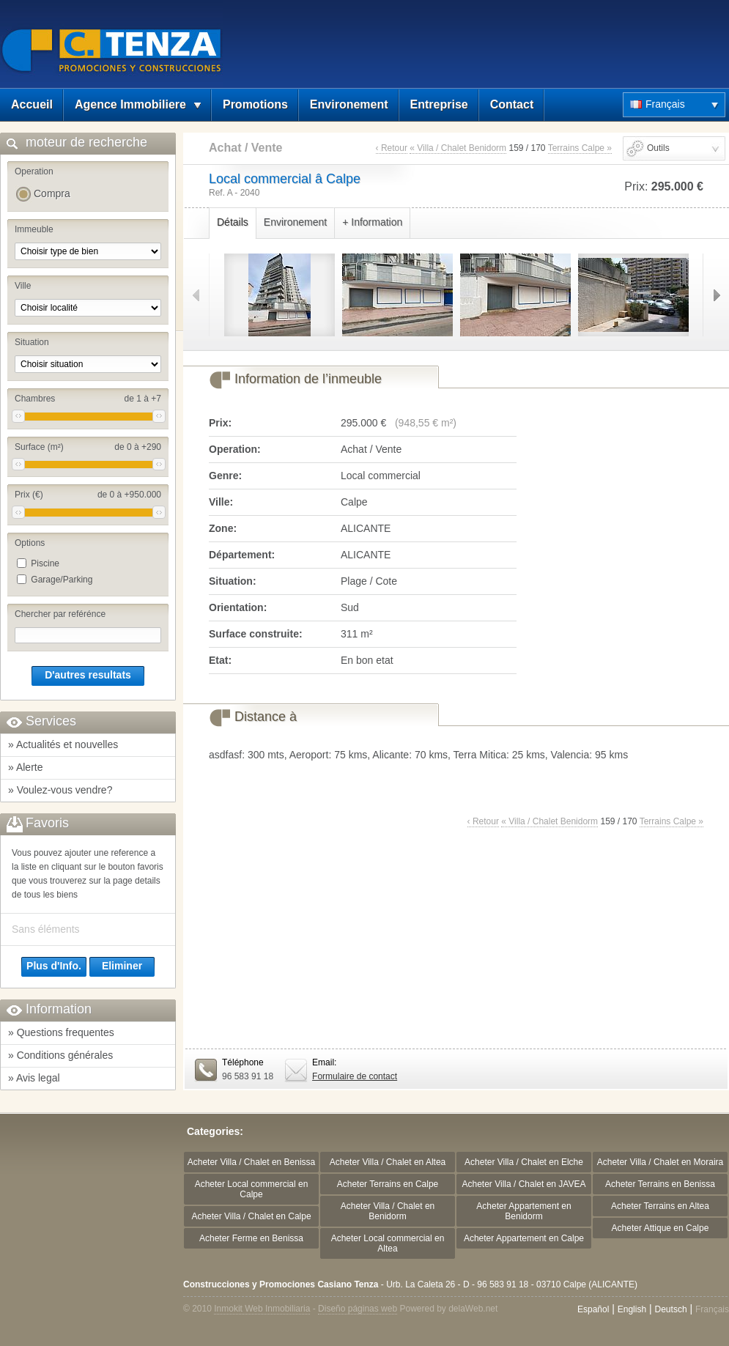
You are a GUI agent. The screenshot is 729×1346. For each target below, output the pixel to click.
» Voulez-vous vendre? (60, 790)
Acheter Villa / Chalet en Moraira (660, 1162)
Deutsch (671, 1309)
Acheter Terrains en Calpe (388, 1184)
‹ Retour (391, 148)
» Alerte (25, 767)
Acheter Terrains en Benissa (660, 1184)
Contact (512, 104)
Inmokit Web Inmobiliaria (262, 1309)
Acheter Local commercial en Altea (388, 1243)
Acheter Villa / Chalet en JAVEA (524, 1184)
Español (593, 1309)
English (632, 1309)
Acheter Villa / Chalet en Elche (524, 1162)
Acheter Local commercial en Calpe (251, 1189)
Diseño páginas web (357, 1309)
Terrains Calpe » (580, 148)
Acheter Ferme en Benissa (251, 1238)
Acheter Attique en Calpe (660, 1228)
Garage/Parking (61, 579)
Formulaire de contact (354, 1076)
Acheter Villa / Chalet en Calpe (251, 1216)
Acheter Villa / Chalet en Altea (388, 1162)
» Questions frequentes (61, 1032)
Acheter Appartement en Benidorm (523, 1211)
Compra (52, 193)
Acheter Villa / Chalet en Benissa (252, 1162)
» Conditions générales (60, 1055)
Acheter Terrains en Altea (660, 1206)
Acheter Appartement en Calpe (524, 1238)
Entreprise (439, 104)
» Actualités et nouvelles (63, 744)
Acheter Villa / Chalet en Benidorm (388, 1211)
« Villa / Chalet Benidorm (458, 148)
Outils (658, 148)
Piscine (45, 563)
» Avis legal (34, 1078)
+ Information (372, 222)
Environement (349, 104)
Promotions (255, 104)
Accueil (32, 104)
